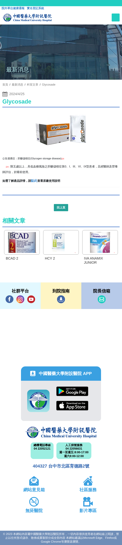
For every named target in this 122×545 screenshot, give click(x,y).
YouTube (31, 299)
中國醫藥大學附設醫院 (61, 432)
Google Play (72, 391)
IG (20, 299)
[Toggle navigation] (116, 17)
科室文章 (32, 84)
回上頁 (61, 207)
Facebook (10, 299)
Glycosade (48, 84)
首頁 (5, 84)
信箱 (102, 299)
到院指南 (61, 299)
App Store (72, 405)
